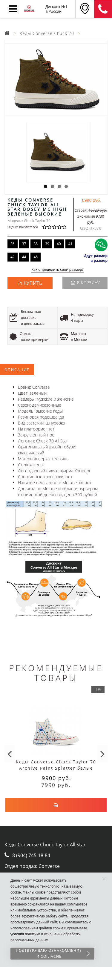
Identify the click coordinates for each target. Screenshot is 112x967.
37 (24, 243)
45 (35, 256)
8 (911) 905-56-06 (103, 9)
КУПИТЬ (33, 283)
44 (24, 256)
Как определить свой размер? (57, 269)
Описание (17, 369)
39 (47, 243)
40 (59, 243)
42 (12, 256)
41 (70, 243)
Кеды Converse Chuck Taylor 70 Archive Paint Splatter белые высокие (56, 768)
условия (17, 934)
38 (35, 243)
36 (12, 243)
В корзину (85, 282)
